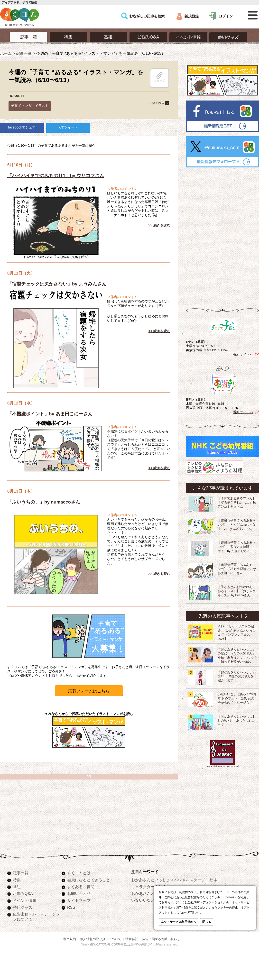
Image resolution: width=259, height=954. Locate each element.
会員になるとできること (88, 880)
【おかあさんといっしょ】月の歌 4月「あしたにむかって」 (237, 720)
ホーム (6, 53)
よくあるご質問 (80, 886)
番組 (17, 886)
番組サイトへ (243, 354)
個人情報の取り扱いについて (100, 939)
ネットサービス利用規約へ (178, 922)
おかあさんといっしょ (150, 893)
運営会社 (131, 939)
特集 (17, 880)
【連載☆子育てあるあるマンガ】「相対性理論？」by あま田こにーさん (237, 569)
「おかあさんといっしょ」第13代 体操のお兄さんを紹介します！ (237, 676)
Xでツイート (68, 127)
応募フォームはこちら (89, 691)
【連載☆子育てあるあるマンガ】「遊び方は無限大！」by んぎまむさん (237, 547)
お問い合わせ (79, 893)
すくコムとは (79, 873)
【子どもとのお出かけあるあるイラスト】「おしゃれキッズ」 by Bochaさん (237, 591)
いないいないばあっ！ (150, 900)
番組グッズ (22, 907)
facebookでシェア (22, 127)
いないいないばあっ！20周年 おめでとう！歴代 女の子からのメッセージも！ (237, 698)
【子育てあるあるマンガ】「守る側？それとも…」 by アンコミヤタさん (237, 502)
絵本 (213, 880)
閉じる (206, 922)
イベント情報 (24, 900)
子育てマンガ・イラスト (29, 106)
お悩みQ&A (23, 893)
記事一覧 (24, 53)
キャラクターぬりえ (148, 886)
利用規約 (69, 939)
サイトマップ (79, 900)
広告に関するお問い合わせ (161, 939)
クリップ (159, 77)
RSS (71, 907)
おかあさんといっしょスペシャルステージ (168, 880)
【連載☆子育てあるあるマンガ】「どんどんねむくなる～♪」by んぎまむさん (237, 525)
